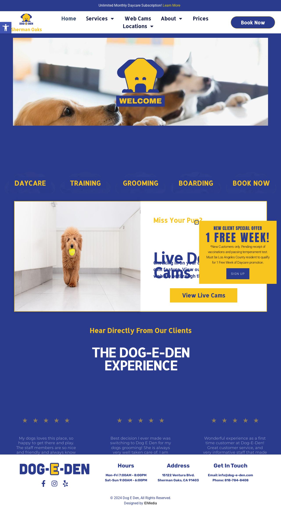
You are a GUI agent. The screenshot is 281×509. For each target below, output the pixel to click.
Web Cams (137, 18)
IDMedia (150, 503)
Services (100, 18)
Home (68, 18)
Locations (138, 26)
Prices (200, 18)
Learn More (171, 5)
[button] (5, 27)
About (172, 18)
